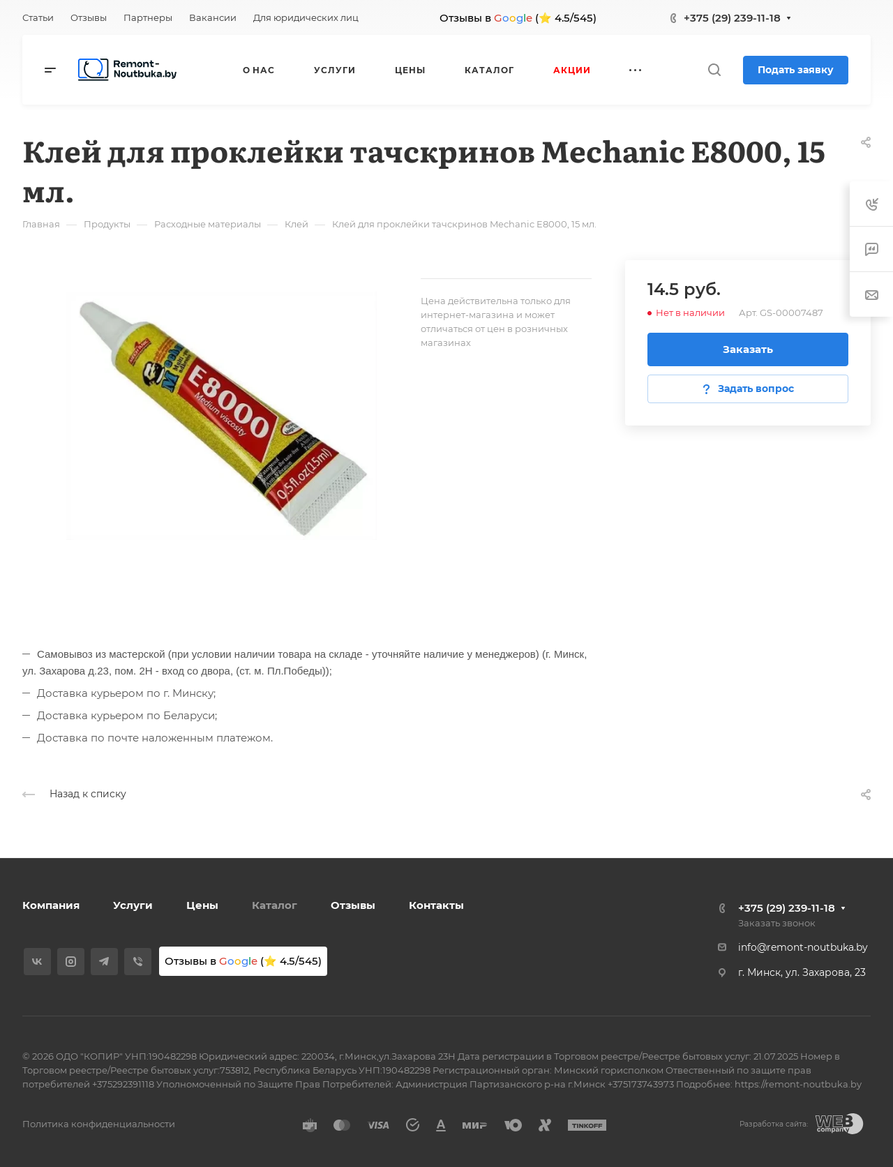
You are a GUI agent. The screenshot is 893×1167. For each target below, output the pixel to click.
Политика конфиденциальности (98, 1123)
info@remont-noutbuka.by (803, 947)
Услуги (133, 905)
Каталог (274, 905)
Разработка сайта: (774, 1124)
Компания (51, 905)
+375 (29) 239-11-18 (732, 17)
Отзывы (353, 905)
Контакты (436, 905)
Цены (202, 905)
